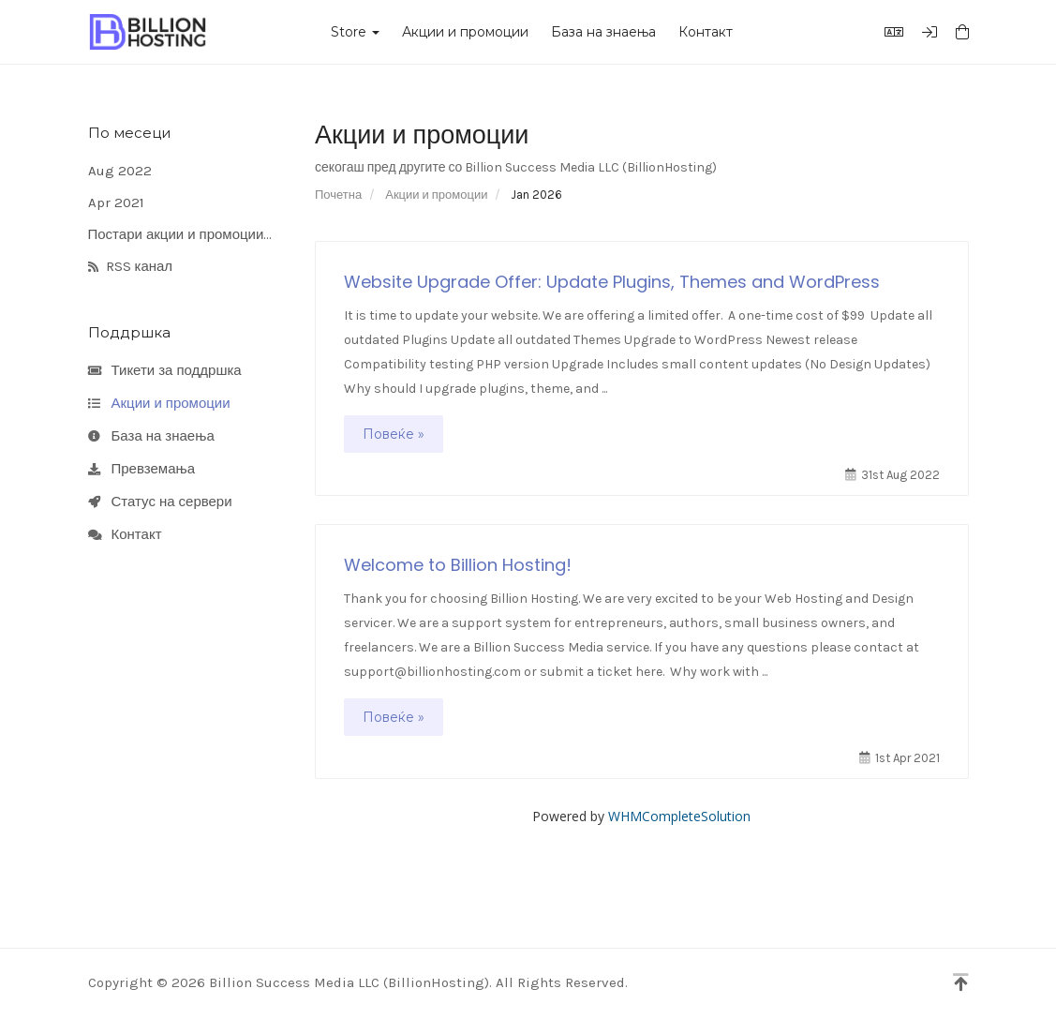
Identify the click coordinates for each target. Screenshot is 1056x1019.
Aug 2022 (120, 170)
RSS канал (130, 267)
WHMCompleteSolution (679, 816)
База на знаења (603, 31)
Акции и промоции (465, 31)
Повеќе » (393, 434)
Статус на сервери (160, 502)
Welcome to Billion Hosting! (458, 565)
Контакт (705, 31)
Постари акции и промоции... (180, 234)
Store (355, 31)
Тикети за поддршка (165, 371)
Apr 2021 (116, 202)
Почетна (338, 194)
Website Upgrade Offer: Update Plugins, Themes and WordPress (612, 281)
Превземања (142, 469)
